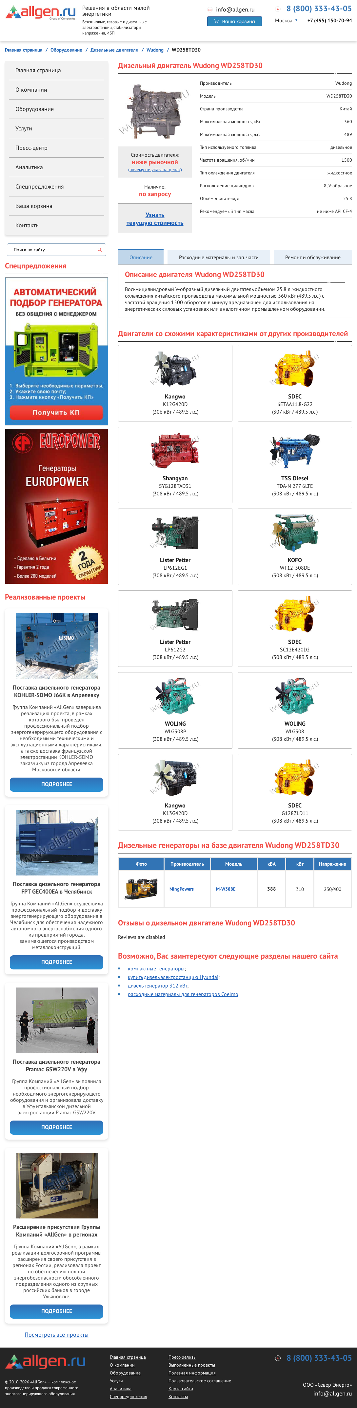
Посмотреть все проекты (57, 1334)
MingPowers (181, 889)
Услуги (23, 128)
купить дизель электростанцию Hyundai (173, 977)
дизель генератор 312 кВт (157, 985)
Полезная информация (192, 1373)
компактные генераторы (156, 968)
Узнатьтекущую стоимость (155, 219)
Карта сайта (181, 1389)
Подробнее (56, 784)
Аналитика (29, 167)
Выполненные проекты (192, 1365)
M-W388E (225, 889)
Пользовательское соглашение (200, 1381)
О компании (31, 89)
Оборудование (34, 109)
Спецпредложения (39, 186)
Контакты (27, 225)
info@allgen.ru (235, 9)
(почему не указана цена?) (155, 169)
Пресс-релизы (182, 1357)
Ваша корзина (33, 206)
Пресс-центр (31, 147)
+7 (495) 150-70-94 (329, 20)
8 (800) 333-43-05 (319, 9)
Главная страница (38, 70)
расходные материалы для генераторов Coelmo (183, 994)
